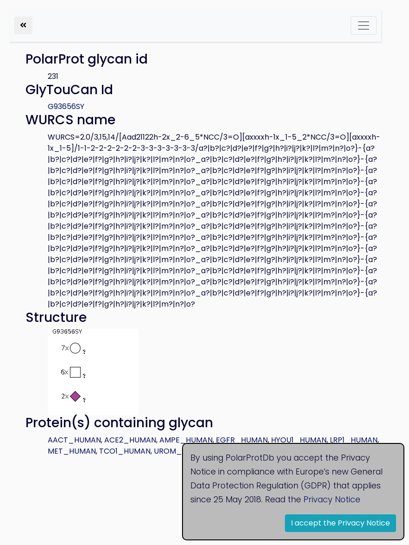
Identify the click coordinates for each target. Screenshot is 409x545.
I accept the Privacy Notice (340, 523)
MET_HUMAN (72, 451)
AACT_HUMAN (74, 440)
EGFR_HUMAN (242, 440)
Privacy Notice (331, 499)
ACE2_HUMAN (130, 440)
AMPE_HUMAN (186, 440)
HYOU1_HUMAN (299, 440)
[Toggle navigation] (364, 25)
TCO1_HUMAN (125, 451)
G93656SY (66, 106)
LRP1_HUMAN (354, 440)
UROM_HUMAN (181, 451)
